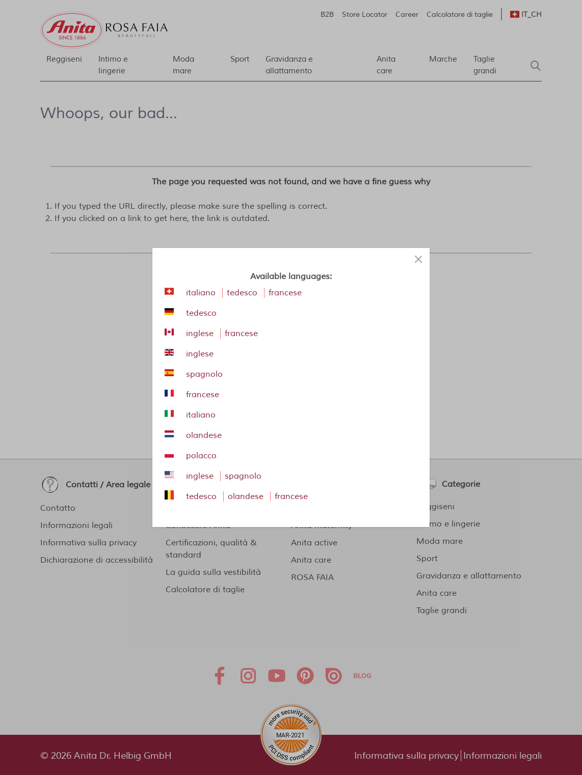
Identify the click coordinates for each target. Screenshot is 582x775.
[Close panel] (418, 259)
